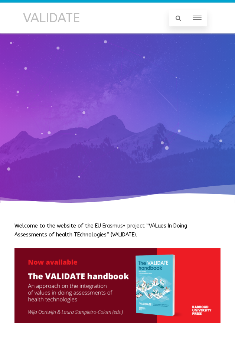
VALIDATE (51, 18)
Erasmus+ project (123, 226)
